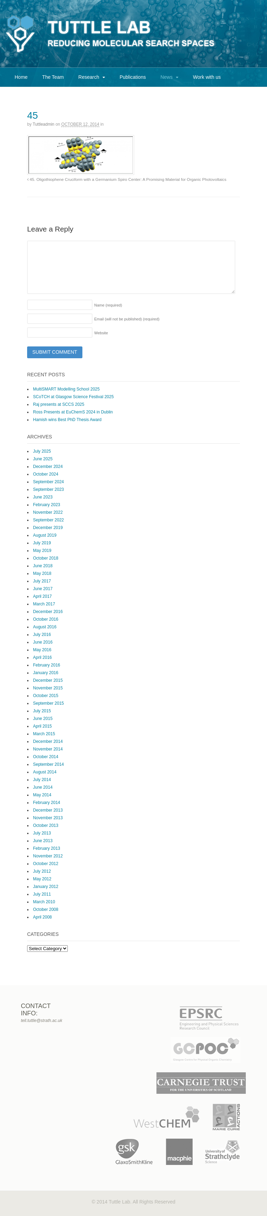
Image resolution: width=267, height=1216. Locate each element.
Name (108, 305)
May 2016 (42, 649)
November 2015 (48, 688)
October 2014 (45, 756)
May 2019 (42, 550)
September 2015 (48, 703)
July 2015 (42, 710)
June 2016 (42, 642)
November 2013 (48, 817)
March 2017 (44, 604)
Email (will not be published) (127, 319)
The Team (53, 77)
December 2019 (48, 527)
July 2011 (42, 894)
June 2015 (42, 718)
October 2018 (45, 558)
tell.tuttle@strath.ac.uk (41, 1020)
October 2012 (45, 863)
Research (88, 77)
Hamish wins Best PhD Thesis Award (67, 419)
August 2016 (44, 626)
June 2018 (42, 565)
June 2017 (42, 588)
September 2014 (48, 764)
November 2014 (48, 749)
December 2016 (48, 611)
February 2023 (46, 504)
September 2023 (48, 489)
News (166, 77)
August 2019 (44, 535)
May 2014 (42, 795)
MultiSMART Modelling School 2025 (66, 389)
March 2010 (44, 901)
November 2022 (48, 512)
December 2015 (48, 680)
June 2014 (42, 787)
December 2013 (48, 810)
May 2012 (42, 879)
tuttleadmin (43, 124)
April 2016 (42, 657)
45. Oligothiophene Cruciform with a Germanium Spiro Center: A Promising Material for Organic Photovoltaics (126, 179)
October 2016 (45, 619)
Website (101, 333)
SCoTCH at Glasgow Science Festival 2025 (73, 396)
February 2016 (46, 665)
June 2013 (42, 840)
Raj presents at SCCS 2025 (58, 404)
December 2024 (48, 466)
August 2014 (44, 772)
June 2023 (42, 497)
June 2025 (42, 458)
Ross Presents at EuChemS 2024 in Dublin (73, 412)
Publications (133, 77)
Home (21, 77)
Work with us (207, 77)
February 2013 (46, 848)
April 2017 (42, 596)
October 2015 (45, 695)
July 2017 (42, 581)
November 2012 (48, 856)
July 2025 (42, 451)
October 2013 (45, 825)
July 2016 (42, 634)
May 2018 (42, 573)
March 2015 (44, 733)
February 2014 (46, 802)
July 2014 (42, 779)
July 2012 (42, 871)
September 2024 (48, 481)
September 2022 (48, 520)
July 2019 (42, 542)
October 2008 (45, 909)
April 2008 (42, 917)
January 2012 (45, 886)
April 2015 (42, 726)
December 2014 (48, 741)
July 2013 (42, 833)
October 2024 (45, 474)
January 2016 (45, 672)
